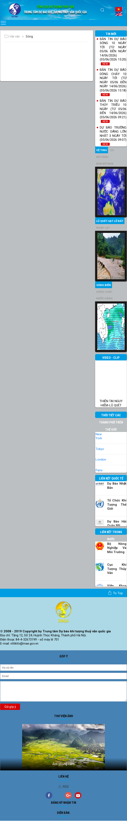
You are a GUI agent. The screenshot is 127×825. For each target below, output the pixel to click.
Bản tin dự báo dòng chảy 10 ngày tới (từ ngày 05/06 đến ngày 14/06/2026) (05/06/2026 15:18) (113, 82)
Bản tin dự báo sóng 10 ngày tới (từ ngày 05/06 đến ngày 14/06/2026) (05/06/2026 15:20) (113, 51)
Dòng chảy (104, 291)
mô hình (102, 157)
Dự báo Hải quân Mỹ (116, 524)
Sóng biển (103, 285)
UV (112, 150)
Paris (99, 470)
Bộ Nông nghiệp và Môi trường (116, 548)
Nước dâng (104, 298)
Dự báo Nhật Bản (116, 486)
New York (99, 436)
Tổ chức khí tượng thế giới (116, 504)
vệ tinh (101, 150)
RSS (63, 787)
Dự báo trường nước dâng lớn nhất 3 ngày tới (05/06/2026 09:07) (113, 136)
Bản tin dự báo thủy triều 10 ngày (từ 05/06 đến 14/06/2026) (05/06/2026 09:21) (113, 111)
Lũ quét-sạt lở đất (109, 221)
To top (115, 593)
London (101, 459)
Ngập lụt (103, 227)
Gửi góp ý (10, 707)
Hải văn (12, 36)
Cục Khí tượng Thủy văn (116, 569)
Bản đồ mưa (104, 163)
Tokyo (100, 449)
